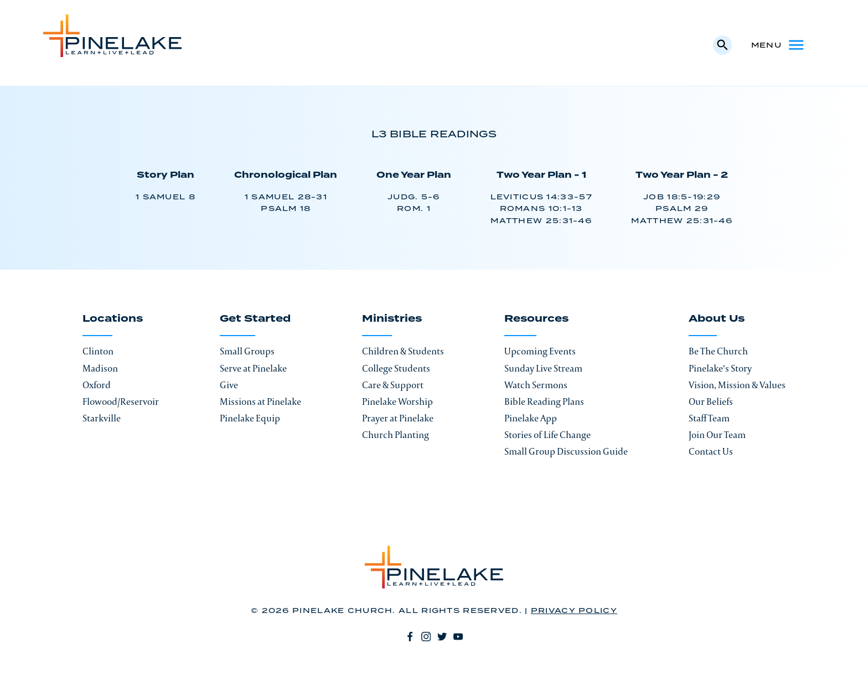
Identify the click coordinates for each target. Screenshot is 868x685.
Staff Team (709, 418)
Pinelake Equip (250, 418)
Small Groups (247, 351)
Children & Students (403, 351)
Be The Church (718, 351)
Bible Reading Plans (544, 401)
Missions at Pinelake (260, 401)
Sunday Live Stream (543, 368)
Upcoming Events (540, 351)
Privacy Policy (574, 610)
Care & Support (392, 385)
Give (229, 385)
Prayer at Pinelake (397, 418)
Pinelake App (530, 418)
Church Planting (395, 435)
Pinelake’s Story (720, 368)
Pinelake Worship (397, 401)
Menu (778, 44)
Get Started (255, 319)
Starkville (101, 418)
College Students (396, 368)
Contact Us (711, 451)
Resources (536, 319)
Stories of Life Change (547, 435)
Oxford (96, 385)
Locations (112, 319)
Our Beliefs (711, 401)
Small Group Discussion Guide (566, 451)
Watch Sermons (535, 385)
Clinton (97, 351)
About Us (717, 319)
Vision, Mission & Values (737, 385)
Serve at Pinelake (253, 368)
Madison (100, 368)
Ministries (392, 319)
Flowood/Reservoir (120, 401)
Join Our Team (717, 435)
